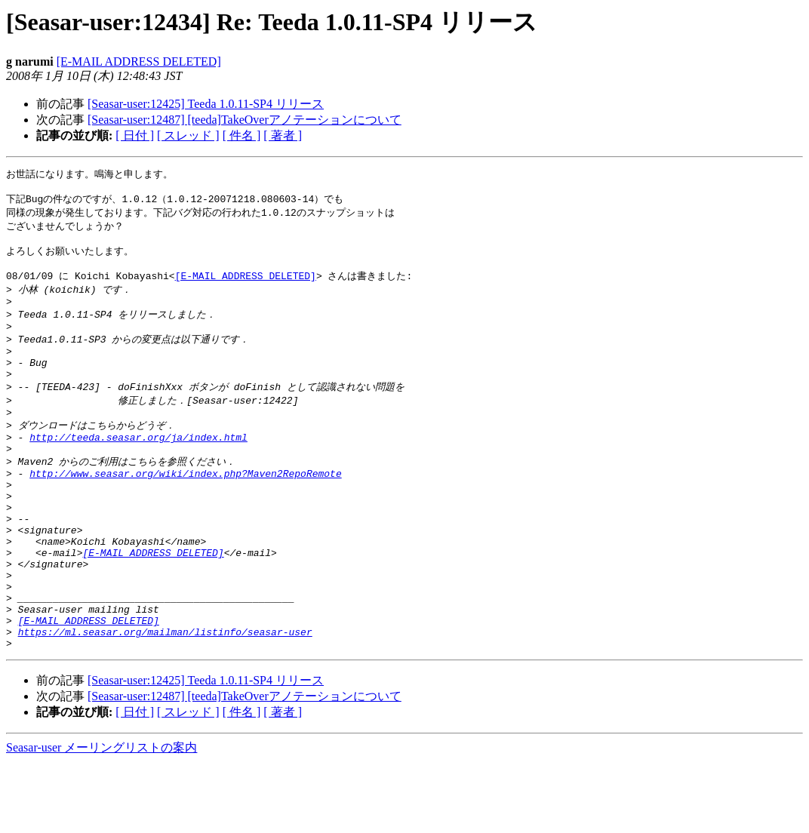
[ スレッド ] (188, 135)
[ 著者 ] (282, 135)
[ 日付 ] (134, 135)
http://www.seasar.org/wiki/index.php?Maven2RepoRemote (185, 510)
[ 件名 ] (242, 135)
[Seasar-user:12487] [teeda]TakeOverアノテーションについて (244, 119)
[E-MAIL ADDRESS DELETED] (139, 61)
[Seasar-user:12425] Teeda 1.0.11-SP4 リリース (206, 103)
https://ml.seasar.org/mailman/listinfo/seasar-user (165, 700)
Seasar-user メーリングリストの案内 (101, 818)
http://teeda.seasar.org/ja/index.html (138, 468)
